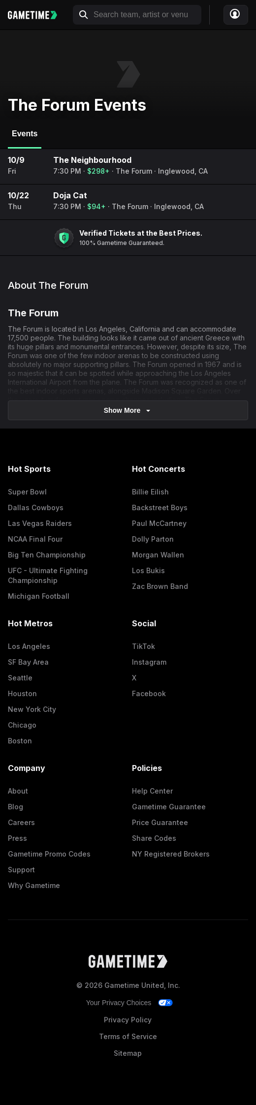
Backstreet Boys (160, 507)
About (18, 791)
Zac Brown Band (160, 586)
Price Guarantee (160, 822)
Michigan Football (38, 596)
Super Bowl (27, 492)
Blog (15, 806)
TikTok (143, 646)
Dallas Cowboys (36, 507)
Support (21, 869)
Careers (21, 822)
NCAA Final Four (35, 539)
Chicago (22, 725)
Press (17, 838)
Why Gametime (34, 885)
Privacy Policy (128, 1019)
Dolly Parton (153, 539)
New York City (32, 709)
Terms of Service (128, 1036)
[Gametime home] (37, 15)
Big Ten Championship (47, 555)
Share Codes (154, 838)
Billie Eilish (150, 492)
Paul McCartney (159, 523)
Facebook (149, 693)
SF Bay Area (28, 662)
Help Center (152, 791)
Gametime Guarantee (169, 806)
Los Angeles (29, 646)
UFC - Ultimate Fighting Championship (48, 575)
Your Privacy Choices (119, 1003)
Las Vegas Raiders (40, 523)
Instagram (149, 662)
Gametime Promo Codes (49, 854)
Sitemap (128, 1053)
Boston (20, 741)
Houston (22, 693)
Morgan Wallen (158, 555)
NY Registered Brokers (171, 854)
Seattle (20, 678)
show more (128, 410)
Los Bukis (148, 570)
